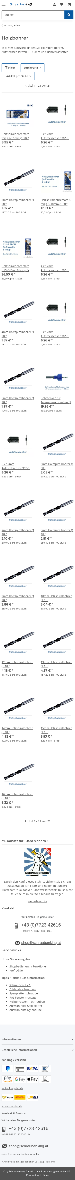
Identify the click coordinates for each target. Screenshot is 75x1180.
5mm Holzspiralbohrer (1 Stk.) (18, 400)
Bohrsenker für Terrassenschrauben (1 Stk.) (56, 400)
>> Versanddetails (12, 1106)
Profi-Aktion (16, 970)
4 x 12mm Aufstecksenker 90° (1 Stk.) (55, 268)
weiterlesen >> (37, 901)
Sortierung (31, 67)
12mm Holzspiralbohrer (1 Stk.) (17, 664)
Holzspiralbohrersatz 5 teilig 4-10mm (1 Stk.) (16, 136)
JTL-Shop (44, 1175)
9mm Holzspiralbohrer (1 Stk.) (18, 598)
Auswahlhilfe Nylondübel (25, 1010)
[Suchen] (68, 14)
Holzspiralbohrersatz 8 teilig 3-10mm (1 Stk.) (55, 202)
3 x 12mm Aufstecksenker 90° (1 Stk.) (55, 136)
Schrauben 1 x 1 (20, 985)
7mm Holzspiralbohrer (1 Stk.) (18, 532)
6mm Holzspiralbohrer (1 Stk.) (57, 466)
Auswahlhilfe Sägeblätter (25, 1006)
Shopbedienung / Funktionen (28, 966)
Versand (50, 1161)
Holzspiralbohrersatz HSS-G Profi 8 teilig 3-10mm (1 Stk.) (15, 268)
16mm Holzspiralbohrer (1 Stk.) (17, 796)
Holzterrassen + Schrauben (27, 1001)
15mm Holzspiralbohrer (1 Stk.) (56, 730)
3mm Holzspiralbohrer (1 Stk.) (18, 202)
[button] (54, 4)
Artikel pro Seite (17, 76)
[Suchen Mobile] (33, 14)
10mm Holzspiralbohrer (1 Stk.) (56, 598)
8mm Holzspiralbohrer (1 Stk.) (57, 532)
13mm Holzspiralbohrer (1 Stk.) (56, 664)
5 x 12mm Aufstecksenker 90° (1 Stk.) (55, 334)
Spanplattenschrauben (24, 993)
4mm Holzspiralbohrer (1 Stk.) (18, 334)
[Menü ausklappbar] (3, 2)
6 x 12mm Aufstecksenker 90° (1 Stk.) (16, 466)
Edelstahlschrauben (22, 989)
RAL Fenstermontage (22, 997)
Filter (10, 67)
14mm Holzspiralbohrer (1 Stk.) (17, 730)
